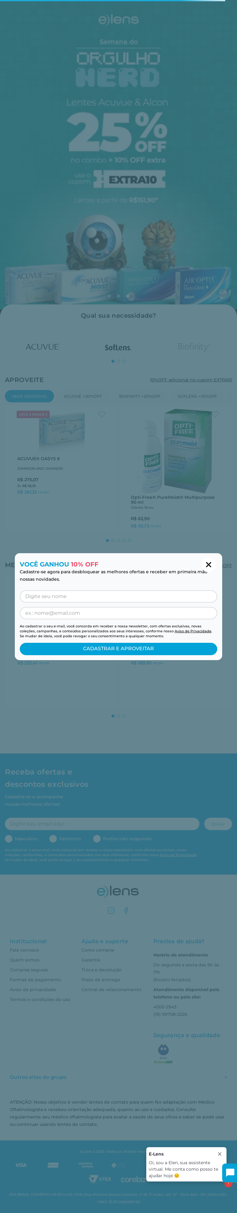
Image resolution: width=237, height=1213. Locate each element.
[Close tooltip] (219, 1154)
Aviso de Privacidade (193, 631)
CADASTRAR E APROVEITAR (118, 648)
